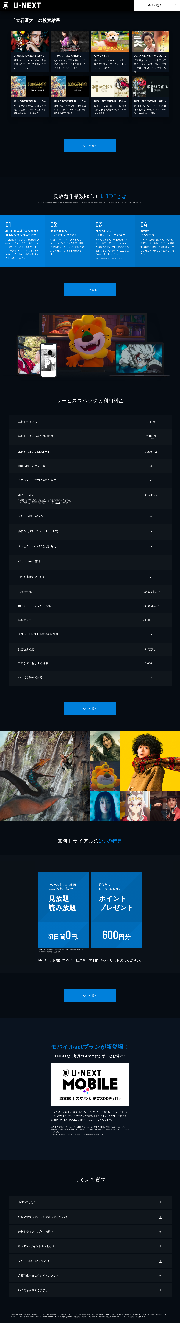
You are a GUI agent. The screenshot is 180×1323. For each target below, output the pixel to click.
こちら (58, 503)
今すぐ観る (155, 5)
